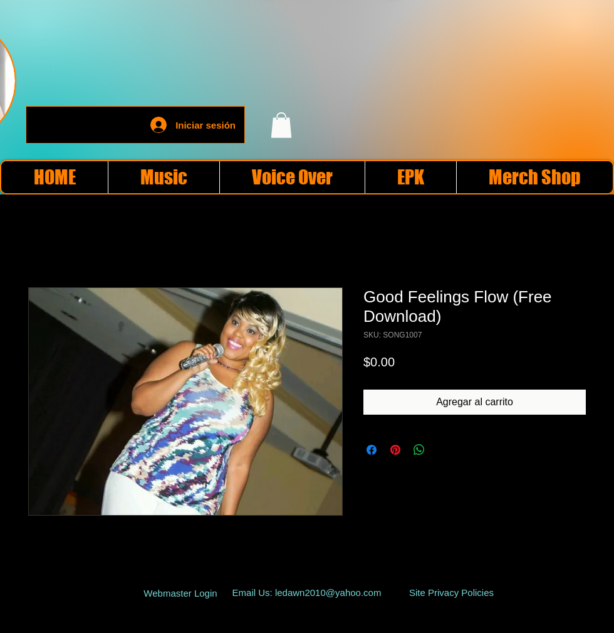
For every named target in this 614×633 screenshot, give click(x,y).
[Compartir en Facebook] (371, 449)
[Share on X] (442, 449)
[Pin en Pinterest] (395, 449)
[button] (281, 125)
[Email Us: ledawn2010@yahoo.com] (306, 592)
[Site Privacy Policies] (451, 592)
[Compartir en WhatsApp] (419, 449)
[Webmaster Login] (180, 593)
